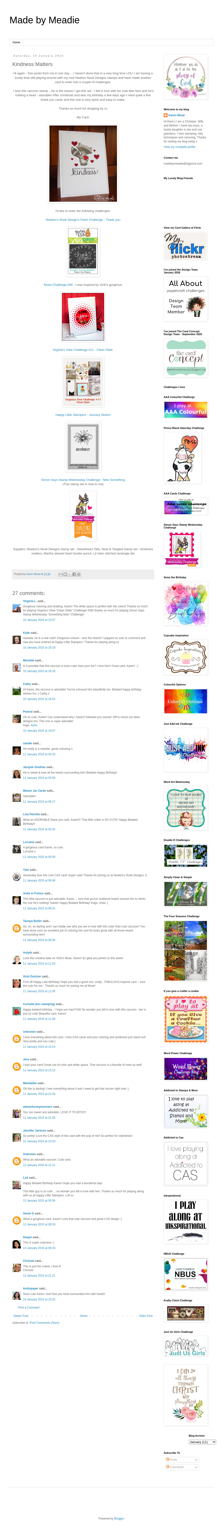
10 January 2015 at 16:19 (39, 647)
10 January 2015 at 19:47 (39, 730)
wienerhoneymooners (37, 1106)
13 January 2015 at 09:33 (39, 1248)
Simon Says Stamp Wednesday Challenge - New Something (83, 480)
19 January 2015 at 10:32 (39, 1299)
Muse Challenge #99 (58, 285)
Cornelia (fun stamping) (39, 1004)
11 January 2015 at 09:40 (39, 940)
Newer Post (21, 1316)
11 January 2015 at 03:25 (39, 754)
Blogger (119, 1518)
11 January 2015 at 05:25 (39, 829)
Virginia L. (30, 601)
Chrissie (28, 1261)
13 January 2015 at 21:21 (39, 1275)
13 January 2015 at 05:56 (39, 1200)
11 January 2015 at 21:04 (39, 1094)
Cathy (27, 684)
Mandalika (30, 1083)
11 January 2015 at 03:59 (39, 778)
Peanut (28, 711)
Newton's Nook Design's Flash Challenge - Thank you (83, 219)
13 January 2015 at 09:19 (39, 1224)
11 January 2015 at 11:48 (39, 1019)
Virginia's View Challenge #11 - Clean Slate (82, 350)
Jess (26, 1059)
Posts (171, 1459)
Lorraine (28, 842)
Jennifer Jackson (34, 1130)
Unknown (29, 1031)
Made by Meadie (44, 20)
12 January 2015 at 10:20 (39, 1141)
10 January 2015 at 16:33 (39, 671)
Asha (34, 725)
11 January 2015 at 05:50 (39, 857)
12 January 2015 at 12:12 (39, 1165)
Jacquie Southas (34, 767)
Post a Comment (28, 1307)
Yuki (26, 869)
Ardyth (27, 952)
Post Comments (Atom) (44, 1322)
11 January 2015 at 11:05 (39, 991)
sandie (27, 743)
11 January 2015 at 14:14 (39, 1046)
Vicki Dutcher (32, 976)
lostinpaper (30, 1288)
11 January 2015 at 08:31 (39, 908)
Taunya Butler (32, 921)
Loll (25, 1177)
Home (16, 42)
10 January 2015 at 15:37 (39, 620)
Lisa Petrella (31, 814)
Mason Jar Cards (34, 790)
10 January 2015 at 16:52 (39, 699)
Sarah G (28, 1213)
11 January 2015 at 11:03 (39, 963)
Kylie (26, 632)
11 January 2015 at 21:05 (39, 1117)
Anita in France (33, 893)
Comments (175, 1467)
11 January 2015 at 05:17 (39, 801)
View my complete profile (179, 147)
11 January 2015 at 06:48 (39, 880)
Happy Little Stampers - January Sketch (83, 415)
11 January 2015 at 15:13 (39, 1070)
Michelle (28, 660)
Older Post (146, 1316)
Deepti (27, 1237)
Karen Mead (176, 115)
